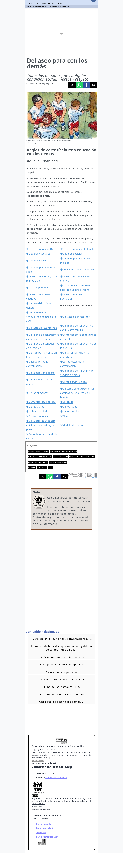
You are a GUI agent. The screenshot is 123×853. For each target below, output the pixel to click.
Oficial (63, 3)
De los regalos (71, 411)
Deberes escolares (39, 253)
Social (33, 3)
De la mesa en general (42, 372)
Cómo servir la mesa (75, 381)
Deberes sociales (73, 253)
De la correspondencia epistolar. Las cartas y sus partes (41, 425)
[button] (72, 85)
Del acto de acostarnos (76, 316)
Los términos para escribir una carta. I (62, 657)
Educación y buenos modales (63, 451)
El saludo (68, 401)
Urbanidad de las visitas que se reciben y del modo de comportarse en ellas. (62, 647)
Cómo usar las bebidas (42, 401)
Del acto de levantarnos (43, 327)
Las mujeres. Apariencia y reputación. (62, 664)
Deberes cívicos (38, 260)
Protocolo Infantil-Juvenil (81, 456)
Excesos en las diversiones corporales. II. (62, 694)
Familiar (43, 3)
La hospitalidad (38, 411)
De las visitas (36, 406)
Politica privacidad (41, 809)
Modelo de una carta (75, 425)
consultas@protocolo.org (56, 777)
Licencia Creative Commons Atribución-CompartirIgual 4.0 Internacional (61, 802)
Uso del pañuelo (38, 287)
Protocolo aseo (60, 456)
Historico (41, 467)
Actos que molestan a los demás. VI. (62, 701)
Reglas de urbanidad (37, 462)
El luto (66, 416)
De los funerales (38, 416)
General (32, 467)
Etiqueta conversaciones (39, 456)
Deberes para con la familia (79, 249)
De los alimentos (38, 393)
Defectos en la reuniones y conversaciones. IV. (62, 638)
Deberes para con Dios (42, 249)
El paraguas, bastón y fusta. (62, 687)
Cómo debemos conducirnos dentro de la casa (41, 317)
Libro (50, 467)
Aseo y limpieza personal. (62, 672)
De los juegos (71, 406)
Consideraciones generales (79, 269)
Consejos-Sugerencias (38, 451)
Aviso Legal (37, 806)
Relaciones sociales (58, 462)
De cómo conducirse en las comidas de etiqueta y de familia (77, 393)
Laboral (53, 3)
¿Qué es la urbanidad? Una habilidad (62, 679)
